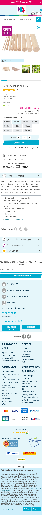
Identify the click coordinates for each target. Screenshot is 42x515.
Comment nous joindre (30, 397)
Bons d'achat (26, 351)
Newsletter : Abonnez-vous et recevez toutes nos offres (21, 263)
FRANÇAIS (21, 487)
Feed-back (31, 327)
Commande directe (8, 371)
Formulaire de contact (11, 328)
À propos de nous (8, 353)
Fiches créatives (28, 359)
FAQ (23, 362)
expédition (36, 113)
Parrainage (26, 354)
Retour (4, 396)
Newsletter (26, 357)
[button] (3, 43)
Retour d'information (29, 403)
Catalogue (25, 349)
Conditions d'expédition (10, 380)
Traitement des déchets (10, 361)
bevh (18, 439)
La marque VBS (7, 358)
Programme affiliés (8, 355)
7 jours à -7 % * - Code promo (21, 2)
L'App (4, 404)
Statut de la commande (30, 400)
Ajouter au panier (21, 143)
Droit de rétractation (9, 388)
